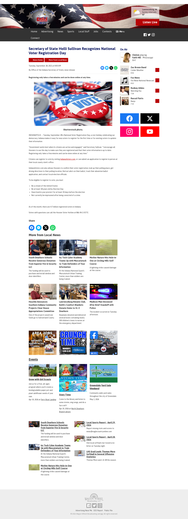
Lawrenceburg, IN (149, 10)
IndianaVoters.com (67, 159)
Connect (35, 38)
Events (33, 359)
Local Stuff (83, 31)
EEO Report (98, 510)
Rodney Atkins (137, 88)
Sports (70, 31)
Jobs (95, 31)
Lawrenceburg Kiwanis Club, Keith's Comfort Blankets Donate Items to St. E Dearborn (73, 298)
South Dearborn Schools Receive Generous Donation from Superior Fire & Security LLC (43, 253)
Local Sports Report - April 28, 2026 (100, 438)
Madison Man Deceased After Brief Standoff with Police (104, 296)
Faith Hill (136, 57)
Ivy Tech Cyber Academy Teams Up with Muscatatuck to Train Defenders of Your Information (73, 253)
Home (34, 31)
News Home (38, 60)
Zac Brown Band (138, 67)
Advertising (47, 31)
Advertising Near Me (84, 510)
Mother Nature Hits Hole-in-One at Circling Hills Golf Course (104, 252)
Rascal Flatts (137, 98)
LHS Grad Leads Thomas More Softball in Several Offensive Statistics (100, 454)
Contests (107, 31)
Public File (108, 510)
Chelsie (135, 55)
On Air (119, 31)
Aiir (102, 514)
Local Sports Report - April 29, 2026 (100, 423)
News (60, 31)
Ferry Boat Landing (48, 400)
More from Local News (58, 60)
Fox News (135, 78)
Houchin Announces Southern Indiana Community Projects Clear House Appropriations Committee (43, 298)
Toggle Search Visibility (157, 34)
